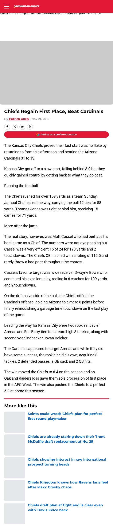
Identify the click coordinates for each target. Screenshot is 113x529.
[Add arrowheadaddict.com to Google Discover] (56, 134)
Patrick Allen (19, 119)
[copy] (30, 127)
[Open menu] (6, 6)
